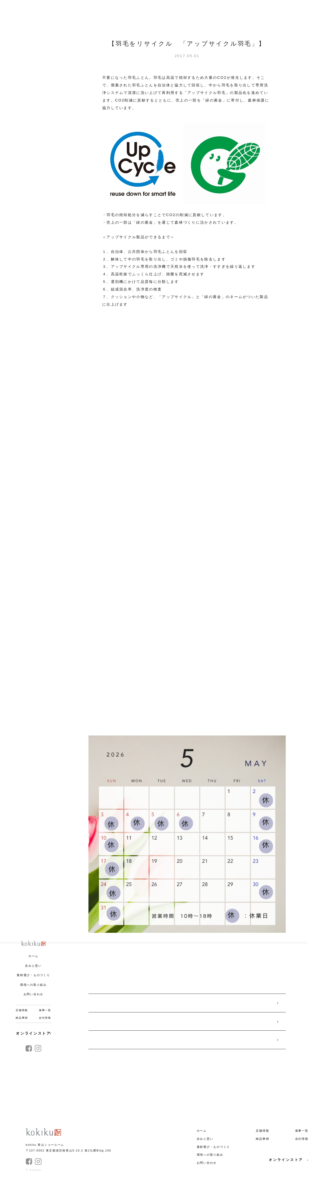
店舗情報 (22, 1010)
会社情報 (45, 1017)
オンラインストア (33, 1033)
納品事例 (22, 1017)
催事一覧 (45, 1010)
